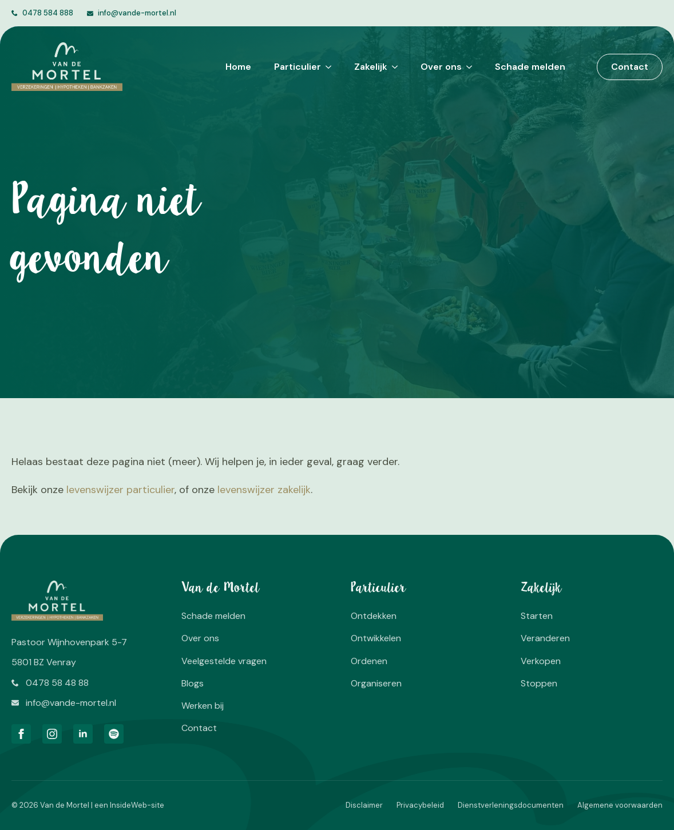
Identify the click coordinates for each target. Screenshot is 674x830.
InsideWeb (128, 805)
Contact (199, 728)
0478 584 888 (47, 13)
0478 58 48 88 (57, 683)
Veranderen (545, 638)
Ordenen (369, 661)
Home (238, 67)
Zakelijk (370, 67)
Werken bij (202, 706)
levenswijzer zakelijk (264, 490)
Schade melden (530, 67)
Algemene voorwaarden (620, 805)
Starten (537, 616)
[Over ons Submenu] (467, 67)
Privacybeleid (420, 805)
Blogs (192, 683)
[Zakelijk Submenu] (392, 67)
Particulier (297, 67)
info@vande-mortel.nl (137, 13)
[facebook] (21, 734)
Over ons (441, 67)
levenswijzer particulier (120, 490)
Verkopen (541, 661)
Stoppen (539, 683)
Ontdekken (374, 616)
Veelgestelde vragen (224, 661)
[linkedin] (83, 734)
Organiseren (376, 683)
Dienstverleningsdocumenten (511, 805)
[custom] (114, 734)
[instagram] (52, 734)
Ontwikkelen (376, 638)
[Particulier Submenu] (326, 67)
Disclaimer (364, 805)
